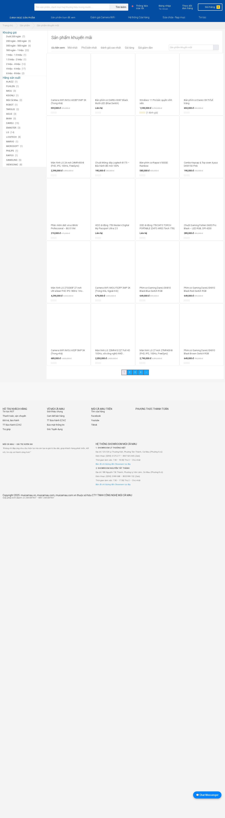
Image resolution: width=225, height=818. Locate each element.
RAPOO (10, 155)
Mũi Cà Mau (12, 100)
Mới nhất (72, 47)
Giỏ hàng (210, 7)
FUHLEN (10, 86)
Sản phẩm (25, 25)
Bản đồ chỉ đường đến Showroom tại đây (113, 464)
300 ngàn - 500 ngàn (16, 45)
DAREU (10, 123)
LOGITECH (11, 137)
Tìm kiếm (216, 47)
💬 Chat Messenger (207, 795)
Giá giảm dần (145, 47)
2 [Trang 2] (129, 372)
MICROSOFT (12, 146)
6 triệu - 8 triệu (13, 73)
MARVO (10, 141)
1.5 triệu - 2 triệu (14, 59)
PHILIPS (10, 150)
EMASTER (11, 127)
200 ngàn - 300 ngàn (16, 41)
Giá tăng (129, 47)
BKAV (9, 118)
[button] (63, 17)
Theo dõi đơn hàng (184, 7)
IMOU (9, 91)
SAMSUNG (11, 160)
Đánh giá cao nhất (111, 47)
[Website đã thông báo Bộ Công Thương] (211, 499)
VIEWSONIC (12, 164)
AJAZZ (9, 81)
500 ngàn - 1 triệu (15, 50)
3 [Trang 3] (135, 372)
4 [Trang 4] (140, 372)
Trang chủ (8, 25)
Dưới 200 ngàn (13, 36)
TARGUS (10, 109)
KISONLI (10, 95)
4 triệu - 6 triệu (13, 68)
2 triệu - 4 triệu (13, 64)
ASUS (9, 114)
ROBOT (9, 104)
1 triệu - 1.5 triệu (14, 55)
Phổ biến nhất (89, 47)
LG (7, 132)
